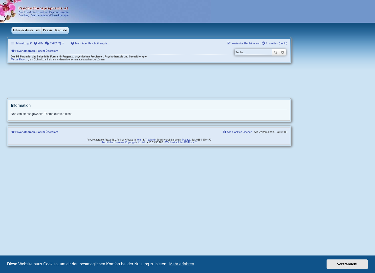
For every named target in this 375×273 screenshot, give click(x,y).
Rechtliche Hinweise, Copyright (119, 142)
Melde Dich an (19, 59)
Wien (139, 139)
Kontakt (61, 30)
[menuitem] (38, 43)
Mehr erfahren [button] (181, 264)
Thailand (150, 139)
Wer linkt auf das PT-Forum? (181, 142)
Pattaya (186, 139)
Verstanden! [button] (347, 264)
